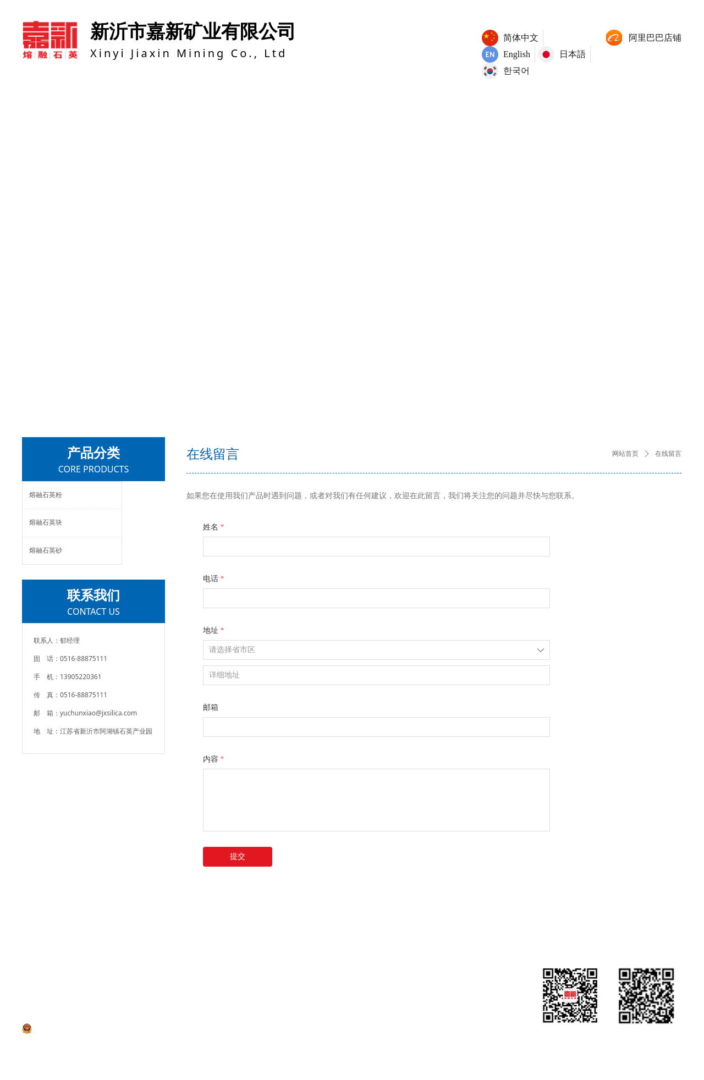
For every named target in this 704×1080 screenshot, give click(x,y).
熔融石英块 (45, 522)
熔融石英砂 (45, 550)
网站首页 (625, 454)
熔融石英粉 (45, 495)
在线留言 (668, 454)
